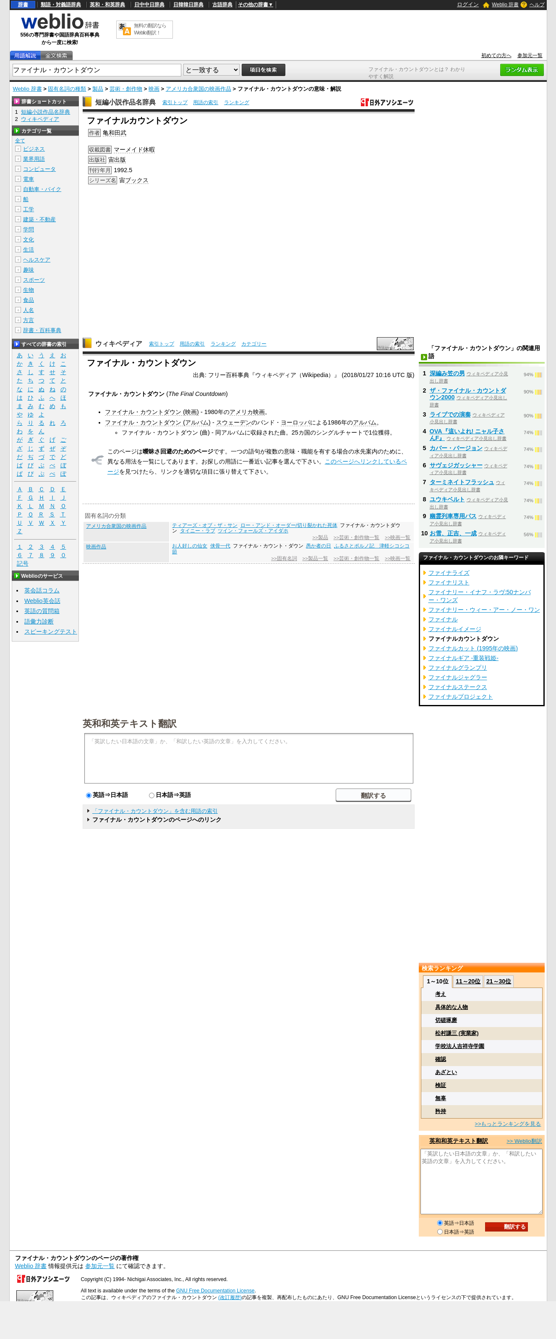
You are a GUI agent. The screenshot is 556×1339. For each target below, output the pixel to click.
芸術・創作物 (126, 89)
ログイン (468, 4)
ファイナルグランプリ (457, 667)
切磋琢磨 (446, 1020)
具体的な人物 (451, 1007)
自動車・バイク (42, 189)
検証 (440, 1085)
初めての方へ (496, 55)
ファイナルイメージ (454, 629)
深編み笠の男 (447, 373)
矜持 (440, 1111)
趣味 (28, 270)
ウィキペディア (118, 343)
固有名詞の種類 (67, 89)
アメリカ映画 (247, 412)
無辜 (440, 1098)
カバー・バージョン (456, 448)
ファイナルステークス (457, 687)
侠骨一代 (220, 545)
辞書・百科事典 (42, 330)
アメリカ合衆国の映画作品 (198, 89)
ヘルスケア (36, 260)
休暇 (149, 149)
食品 (28, 300)
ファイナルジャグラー (457, 677)
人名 (28, 310)
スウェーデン (233, 422)
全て (20, 140)
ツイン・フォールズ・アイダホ (253, 530)
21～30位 (498, 981)
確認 (440, 1059)
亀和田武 (114, 132)
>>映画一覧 (397, 537)
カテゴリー (253, 344)
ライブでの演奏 (450, 414)
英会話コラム (42, 590)
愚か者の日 (318, 545)
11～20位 (468, 981)
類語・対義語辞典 (61, 5)
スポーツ (34, 280)
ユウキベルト (447, 499)
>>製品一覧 (315, 558)
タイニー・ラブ (197, 530)
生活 (28, 249)
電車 (28, 179)
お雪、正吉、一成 (453, 533)
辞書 (23, 5)
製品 (97, 89)
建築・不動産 (39, 219)
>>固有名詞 (284, 558)
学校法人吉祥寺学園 (459, 1046)
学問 (28, 229)
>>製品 (320, 537)
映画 (154, 89)
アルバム (364, 422)
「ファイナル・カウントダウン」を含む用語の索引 (155, 811)
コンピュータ (39, 169)
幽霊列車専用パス (453, 516)
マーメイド (128, 149)
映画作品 (96, 546)
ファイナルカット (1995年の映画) (473, 648)
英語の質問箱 (42, 611)
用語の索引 (205, 102)
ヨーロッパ (295, 422)
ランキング (236, 102)
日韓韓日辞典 (188, 5)
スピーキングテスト (50, 631)
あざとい (446, 1072)
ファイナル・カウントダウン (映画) (152, 412)
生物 (28, 290)
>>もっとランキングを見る (508, 1124)
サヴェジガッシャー (456, 465)
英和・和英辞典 (107, 5)
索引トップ (175, 102)
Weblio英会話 (42, 600)
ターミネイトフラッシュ (462, 482)
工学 (28, 209)
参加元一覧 (530, 55)
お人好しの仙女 (189, 545)
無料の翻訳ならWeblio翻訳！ (150, 29)
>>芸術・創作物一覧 (356, 537)
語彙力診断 (39, 621)
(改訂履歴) (230, 1297)
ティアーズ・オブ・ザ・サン (205, 525)
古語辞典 (222, 5)
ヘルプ (537, 5)
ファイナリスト (449, 582)
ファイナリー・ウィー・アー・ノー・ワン (484, 609)
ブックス (137, 180)
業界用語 (34, 159)
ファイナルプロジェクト (460, 696)
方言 (28, 320)
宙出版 (117, 159)
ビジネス (34, 149)
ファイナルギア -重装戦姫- (463, 658)
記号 (23, 564)
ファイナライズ (449, 572)
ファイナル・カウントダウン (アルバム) (158, 422)
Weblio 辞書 (505, 5)
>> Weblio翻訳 (524, 1141)
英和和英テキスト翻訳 (130, 723)
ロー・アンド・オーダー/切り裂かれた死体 (288, 525)
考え (440, 994)
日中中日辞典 (149, 5)
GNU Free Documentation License (215, 1291)
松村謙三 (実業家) (456, 1033)
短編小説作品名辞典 (125, 102)
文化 (28, 239)
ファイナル (443, 619)
